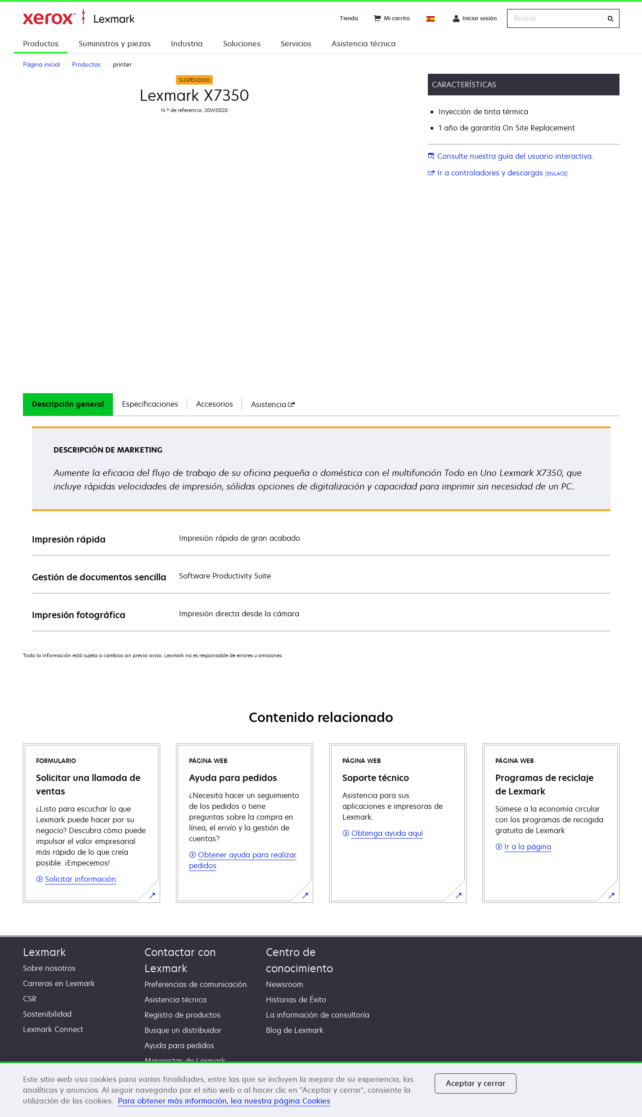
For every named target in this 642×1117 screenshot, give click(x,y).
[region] (321, 1089)
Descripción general (68, 404)
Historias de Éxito (296, 1000)
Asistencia (273, 404)
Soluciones (241, 44)
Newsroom (284, 984)
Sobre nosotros (49, 968)
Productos (40, 44)
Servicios (296, 44)
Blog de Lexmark (294, 1030)
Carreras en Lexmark (59, 983)
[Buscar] (611, 18)
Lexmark (44, 952)
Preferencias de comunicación (195, 984)
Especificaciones (150, 404)
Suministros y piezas (115, 44)
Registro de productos (182, 1015)
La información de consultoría (317, 1015)
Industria (187, 44)
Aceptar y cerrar (476, 1083)
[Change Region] (431, 18)
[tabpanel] (321, 528)
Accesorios (214, 404)
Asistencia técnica (364, 44)
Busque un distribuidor (182, 1030)
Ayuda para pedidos (179, 1045)
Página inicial (78, 17)
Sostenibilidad (47, 1014)
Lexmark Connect (53, 1029)
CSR (29, 999)
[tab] (68, 404)
